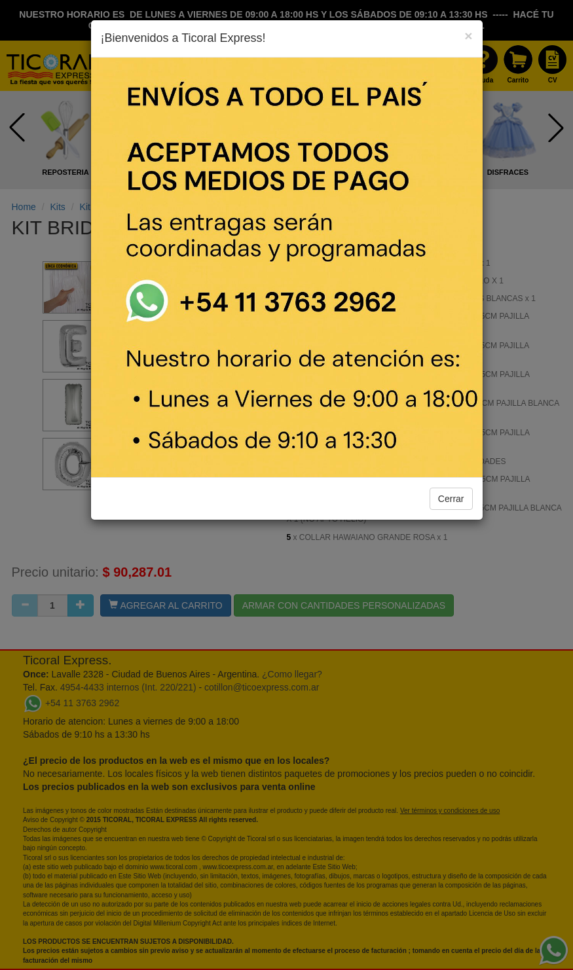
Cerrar (451, 499)
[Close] (468, 36)
